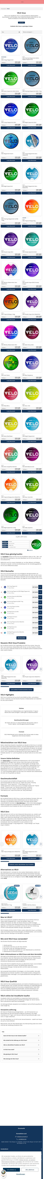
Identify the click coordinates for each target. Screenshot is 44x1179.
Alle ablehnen (30, 1170)
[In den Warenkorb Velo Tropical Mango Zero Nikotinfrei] (11, 502)
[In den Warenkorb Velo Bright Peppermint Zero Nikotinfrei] (32, 193)
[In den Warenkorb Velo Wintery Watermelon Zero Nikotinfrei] (11, 289)
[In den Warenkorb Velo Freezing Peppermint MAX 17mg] (32, 96)
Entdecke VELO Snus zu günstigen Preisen (21, 26)
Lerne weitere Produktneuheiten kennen (21, 689)
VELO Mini (21, 22)
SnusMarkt (5, 556)
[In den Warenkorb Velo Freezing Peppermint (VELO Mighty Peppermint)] (32, 65)
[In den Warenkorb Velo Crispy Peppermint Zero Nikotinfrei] (32, 160)
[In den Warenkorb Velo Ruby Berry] (11, 411)
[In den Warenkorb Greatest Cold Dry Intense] (32, 910)
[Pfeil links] (2, 669)
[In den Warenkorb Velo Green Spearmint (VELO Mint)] (11, 96)
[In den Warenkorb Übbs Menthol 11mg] (11, 910)
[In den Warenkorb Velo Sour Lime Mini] (32, 502)
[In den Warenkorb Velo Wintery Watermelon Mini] (11, 350)
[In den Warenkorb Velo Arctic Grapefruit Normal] (11, 472)
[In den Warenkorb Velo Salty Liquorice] (32, 533)
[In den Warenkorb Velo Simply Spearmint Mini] (32, 257)
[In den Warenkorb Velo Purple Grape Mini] (11, 257)
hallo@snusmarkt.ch (22, 1136)
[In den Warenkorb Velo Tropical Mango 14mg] (11, 319)
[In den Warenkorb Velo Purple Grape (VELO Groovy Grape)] (32, 289)
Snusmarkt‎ (3, 8)
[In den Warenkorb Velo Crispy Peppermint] (11, 65)
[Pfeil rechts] (41, 669)
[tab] (5, 686)
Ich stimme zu (11, 1170)
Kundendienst (21, 1149)
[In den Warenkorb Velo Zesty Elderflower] (11, 441)
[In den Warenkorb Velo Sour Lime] (32, 411)
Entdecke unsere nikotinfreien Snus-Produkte (21, 864)
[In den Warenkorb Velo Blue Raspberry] (32, 380)
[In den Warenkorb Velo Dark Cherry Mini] (32, 350)
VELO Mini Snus (21, 803)
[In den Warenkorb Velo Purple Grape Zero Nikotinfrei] (32, 319)
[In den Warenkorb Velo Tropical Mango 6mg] (32, 226)
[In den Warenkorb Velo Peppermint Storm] (11, 160)
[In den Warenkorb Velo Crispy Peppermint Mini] (11, 127)
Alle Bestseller (21, 638)
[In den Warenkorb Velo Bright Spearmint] (11, 193)
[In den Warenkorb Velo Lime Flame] (11, 380)
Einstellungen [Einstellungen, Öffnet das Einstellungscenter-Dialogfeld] (20, 1174)
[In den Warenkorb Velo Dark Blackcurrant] (32, 472)
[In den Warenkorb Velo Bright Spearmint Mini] (32, 127)
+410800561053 (22, 1139)
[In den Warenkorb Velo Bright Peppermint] (32, 441)
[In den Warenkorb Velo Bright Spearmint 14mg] (11, 533)
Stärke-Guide (6, 760)
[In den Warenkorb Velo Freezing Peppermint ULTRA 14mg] (11, 226)
